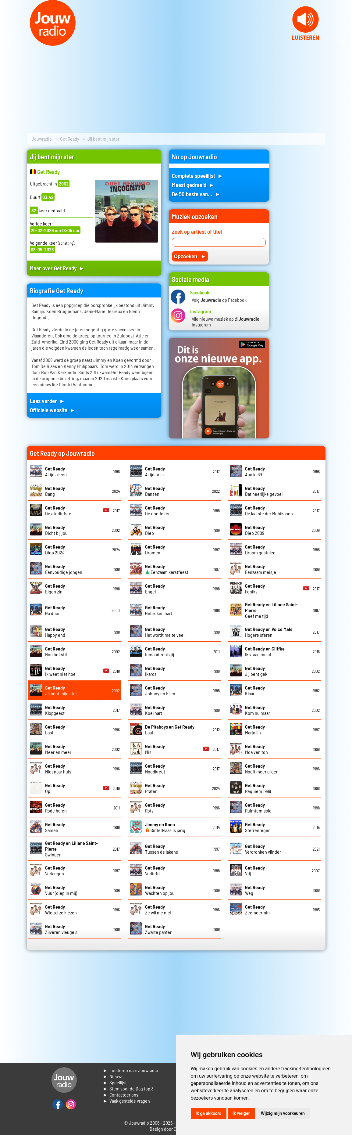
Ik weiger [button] (241, 1113)
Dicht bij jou (56, 530)
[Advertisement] (301, 241)
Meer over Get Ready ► (57, 268)
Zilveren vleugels (61, 929)
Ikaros (155, 671)
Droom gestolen (260, 549)
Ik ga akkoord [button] (209, 1113)
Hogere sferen (269, 632)
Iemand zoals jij (159, 651)
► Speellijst (115, 1082)
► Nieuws (113, 1076)
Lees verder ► (47, 400)
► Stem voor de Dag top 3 (128, 1088)
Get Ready (69, 139)
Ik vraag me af (265, 651)
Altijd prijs (155, 471)
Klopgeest (55, 710)
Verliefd (155, 870)
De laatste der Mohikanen (269, 510)
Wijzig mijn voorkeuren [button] (283, 1113)
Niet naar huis (58, 768)
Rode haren (56, 807)
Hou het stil (56, 651)
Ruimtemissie (258, 807)
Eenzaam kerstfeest (166, 569)
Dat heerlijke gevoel (264, 491)
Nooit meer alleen (262, 768)
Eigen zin (55, 588)
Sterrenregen (258, 827)
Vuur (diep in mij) (61, 890)
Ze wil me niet (158, 909)
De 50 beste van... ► (196, 193)
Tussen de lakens (161, 849)
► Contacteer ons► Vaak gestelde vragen (126, 1098)
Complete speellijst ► (197, 175)
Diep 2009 (255, 530)
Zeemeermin (257, 909)
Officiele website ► (53, 409)
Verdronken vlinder (263, 849)
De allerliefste (58, 510)
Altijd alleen (56, 471)
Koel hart (155, 710)
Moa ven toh (256, 749)
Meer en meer (58, 749)
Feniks (255, 588)
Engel (155, 588)
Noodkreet (155, 768)
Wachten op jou (160, 890)
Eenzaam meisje (260, 569)
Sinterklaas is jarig (165, 827)
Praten (155, 788)
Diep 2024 (55, 549)
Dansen (155, 491)
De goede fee (158, 510)
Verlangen (55, 870)
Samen (55, 827)
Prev (8, 42)
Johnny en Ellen (160, 690)
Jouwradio (42, 139)
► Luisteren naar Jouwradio (130, 1070)
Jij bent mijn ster (61, 690)
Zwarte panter (158, 929)
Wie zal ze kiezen (61, 909)
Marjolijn (255, 729)
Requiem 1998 (258, 788)
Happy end (55, 632)
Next (344, 42)
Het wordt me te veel (164, 632)
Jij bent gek (256, 671)
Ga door (55, 610)
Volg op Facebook (219, 300)
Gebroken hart (158, 610)
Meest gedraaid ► (193, 184)
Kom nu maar (257, 710)
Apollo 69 (255, 471)
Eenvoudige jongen (63, 569)
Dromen (155, 549)
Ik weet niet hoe (60, 671)
